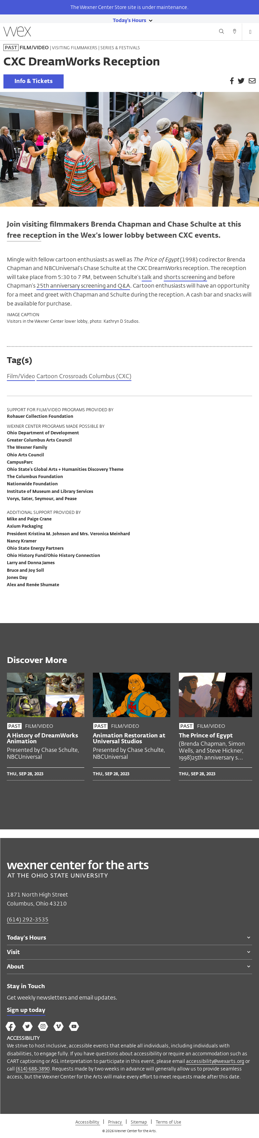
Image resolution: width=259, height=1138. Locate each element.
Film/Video (21, 377)
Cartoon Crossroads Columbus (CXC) (83, 377)
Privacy (115, 1122)
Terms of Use (168, 1122)
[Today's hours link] (129, 20)
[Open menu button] (250, 32)
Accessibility (87, 1122)
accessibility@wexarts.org (215, 1061)
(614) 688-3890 (33, 1068)
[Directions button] (234, 32)
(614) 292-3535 (27, 919)
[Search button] (221, 32)
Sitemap (139, 1122)
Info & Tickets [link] (33, 81)
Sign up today (26, 1010)
